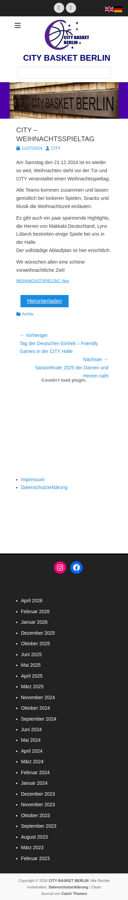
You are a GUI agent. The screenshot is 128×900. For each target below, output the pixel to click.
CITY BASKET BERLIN (67, 57)
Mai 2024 (31, 740)
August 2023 (34, 837)
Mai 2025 (31, 665)
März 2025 (32, 686)
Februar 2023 (35, 858)
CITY (55, 148)
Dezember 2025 (38, 633)
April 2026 (32, 600)
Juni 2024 (31, 729)
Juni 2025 (31, 654)
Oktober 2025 (35, 643)
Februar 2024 (35, 772)
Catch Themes (74, 893)
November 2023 (38, 804)
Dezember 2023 (38, 794)
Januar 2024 (34, 783)
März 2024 (32, 761)
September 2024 (39, 719)
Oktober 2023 (35, 815)
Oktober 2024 (35, 708)
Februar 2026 (35, 611)
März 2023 (32, 847)
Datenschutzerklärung (44, 487)
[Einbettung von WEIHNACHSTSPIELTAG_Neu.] (64, 380)
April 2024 (32, 751)
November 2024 (38, 697)
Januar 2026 (34, 622)
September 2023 (39, 826)
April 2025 (32, 676)
